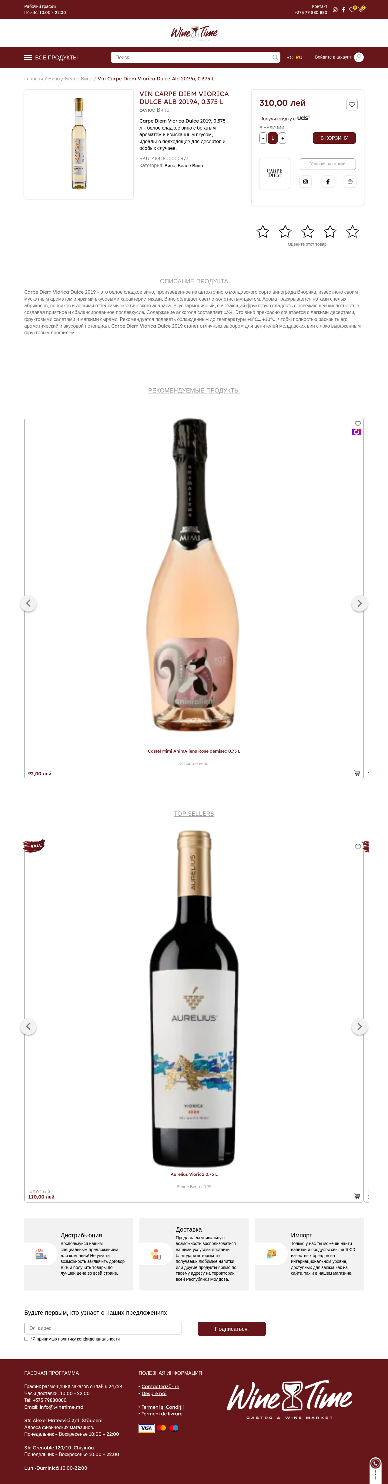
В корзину (334, 138)
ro (290, 57)
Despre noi (154, 1393)
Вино (56, 78)
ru (299, 57)
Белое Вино (83, 78)
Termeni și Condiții (163, 1407)
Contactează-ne (160, 1386)
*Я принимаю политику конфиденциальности (75, 1339)
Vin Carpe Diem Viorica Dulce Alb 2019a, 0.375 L (167, 78)
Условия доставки (327, 164)
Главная (34, 78)
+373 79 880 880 (311, 12)
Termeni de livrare (162, 1414)
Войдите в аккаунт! (339, 57)
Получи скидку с (284, 119)
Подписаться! (232, 1328)
